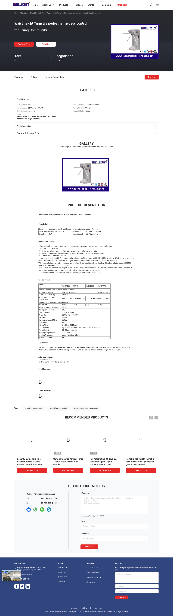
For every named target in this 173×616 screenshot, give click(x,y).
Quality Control (62, 577)
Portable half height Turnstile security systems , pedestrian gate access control (140, 462)
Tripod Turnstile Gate (38, 13)
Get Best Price (24, 44)
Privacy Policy (97, 608)
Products (24, 13)
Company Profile (63, 568)
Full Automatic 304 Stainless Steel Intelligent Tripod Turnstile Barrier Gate (103, 462)
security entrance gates (33, 408)
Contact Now (89, 547)
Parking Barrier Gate (92, 573)
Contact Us (61, 581)
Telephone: (85, 533)
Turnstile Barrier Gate (93, 568)
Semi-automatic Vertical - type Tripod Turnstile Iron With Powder (68, 462)
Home (16, 13)
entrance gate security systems (86, 408)
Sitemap (74, 608)
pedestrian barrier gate (58, 408)
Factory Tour (62, 572)
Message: (85, 493)
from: (83, 521)
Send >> (121, 597)
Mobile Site (84, 608)
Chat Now (46, 44)
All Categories (90, 582)
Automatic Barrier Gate (93, 577)
